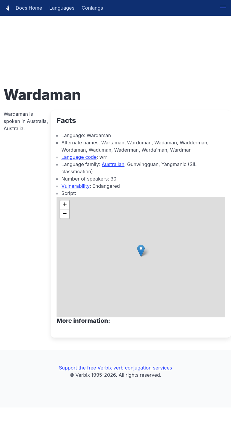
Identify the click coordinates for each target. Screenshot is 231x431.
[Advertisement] (115, 42)
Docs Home (23, 8)
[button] (223, 8)
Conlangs (92, 8)
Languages (61, 8)
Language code (79, 157)
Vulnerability (75, 186)
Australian (113, 164)
